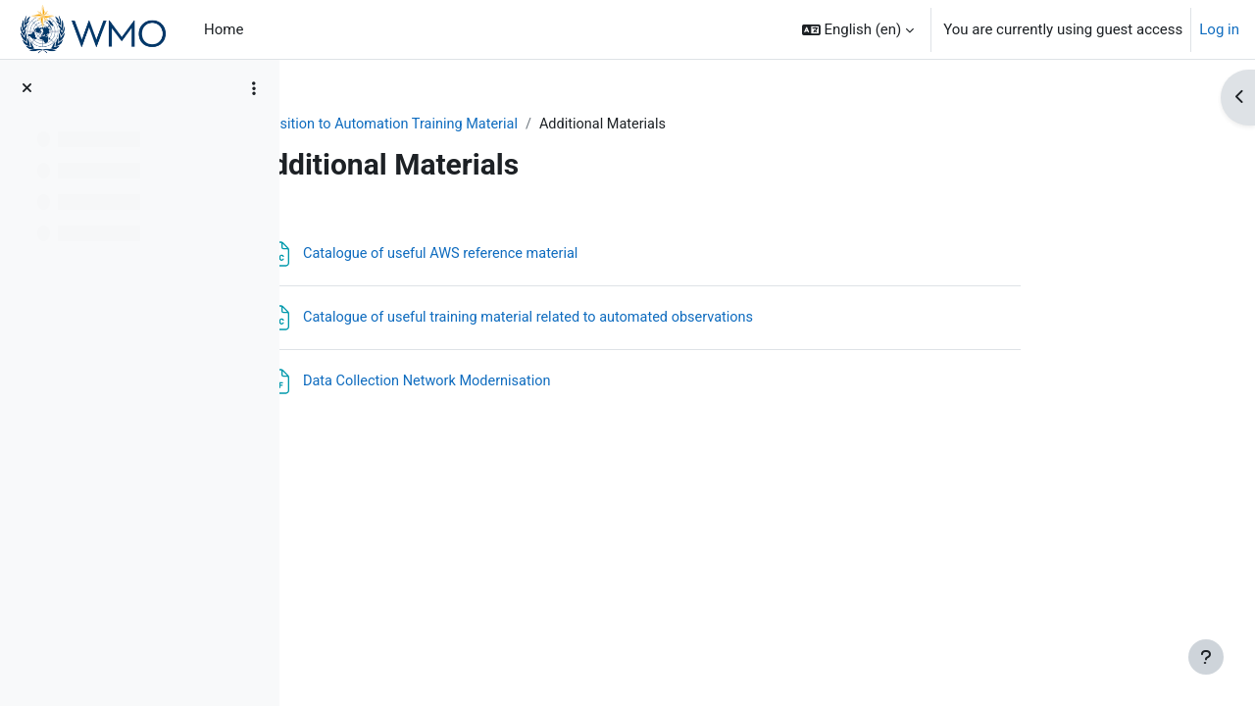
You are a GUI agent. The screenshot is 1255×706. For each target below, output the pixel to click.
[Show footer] (1206, 657)
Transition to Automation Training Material (505, 124)
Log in (1219, 29)
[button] (858, 29)
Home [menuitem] (223, 29)
